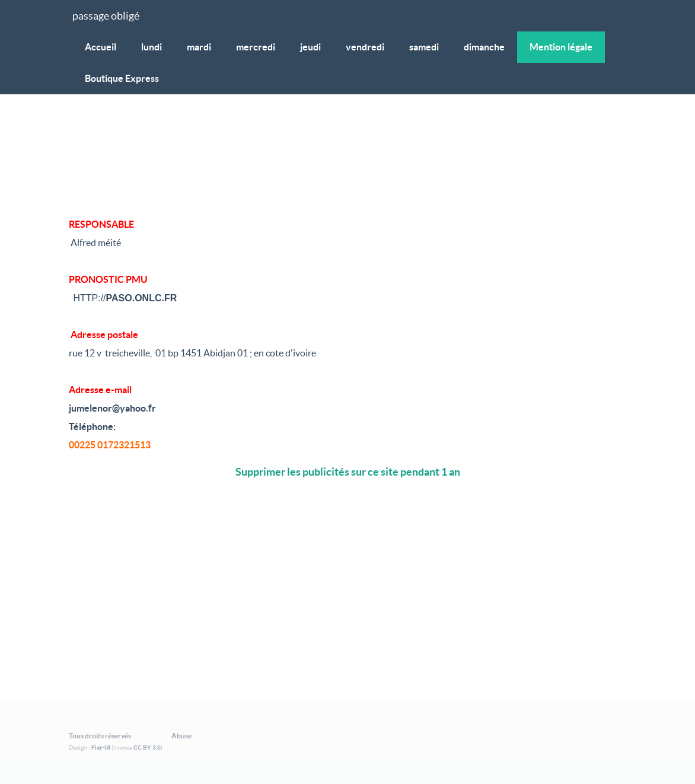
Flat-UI (100, 747)
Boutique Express (122, 78)
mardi (199, 47)
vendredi (365, 47)
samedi (424, 47)
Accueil (100, 47)
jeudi (310, 47)
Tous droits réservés (100, 736)
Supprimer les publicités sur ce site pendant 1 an (347, 472)
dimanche (484, 47)
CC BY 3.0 (147, 747)
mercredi (255, 47)
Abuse (181, 736)
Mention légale (561, 47)
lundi (151, 47)
